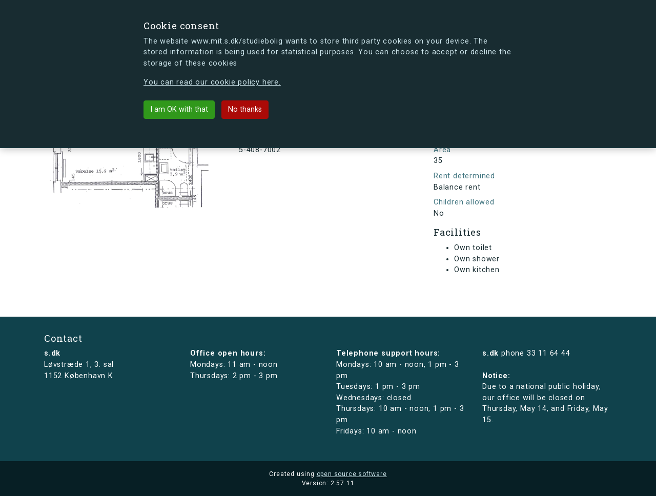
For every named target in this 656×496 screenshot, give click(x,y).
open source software (352, 474)
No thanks (245, 109)
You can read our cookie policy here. (212, 82)
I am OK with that (179, 109)
